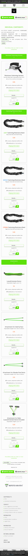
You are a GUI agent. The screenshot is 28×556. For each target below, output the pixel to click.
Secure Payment (8, 529)
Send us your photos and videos (12, 508)
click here (11, 554)
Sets (5, 499)
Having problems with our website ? (13, 512)
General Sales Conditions (10, 519)
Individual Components (10, 501)
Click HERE (4, 39)
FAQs (5, 517)
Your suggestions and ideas (11, 506)
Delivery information (9, 527)
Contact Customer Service (11, 510)
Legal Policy (7, 521)
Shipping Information (14, 90)
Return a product (8, 536)
